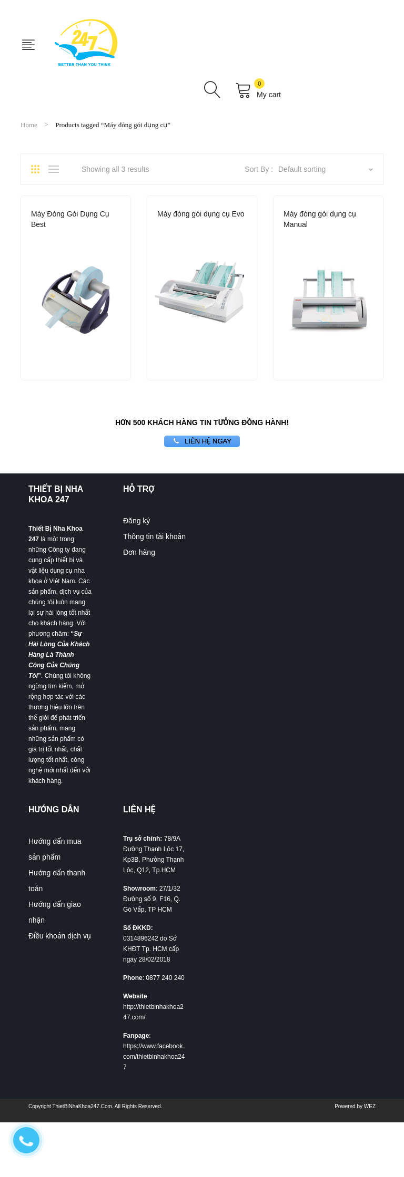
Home (29, 125)
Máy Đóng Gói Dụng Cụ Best (70, 219)
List (56, 169)
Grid (39, 169)
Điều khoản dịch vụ (59, 936)
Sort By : (259, 169)
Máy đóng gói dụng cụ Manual (320, 219)
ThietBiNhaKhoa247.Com (82, 1106)
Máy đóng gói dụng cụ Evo (201, 214)
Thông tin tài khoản (154, 536)
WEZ (370, 1106)
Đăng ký (136, 521)
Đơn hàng (139, 552)
